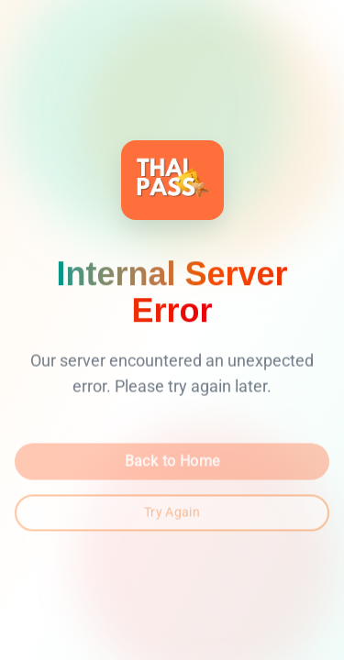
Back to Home (172, 463)
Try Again (172, 514)
